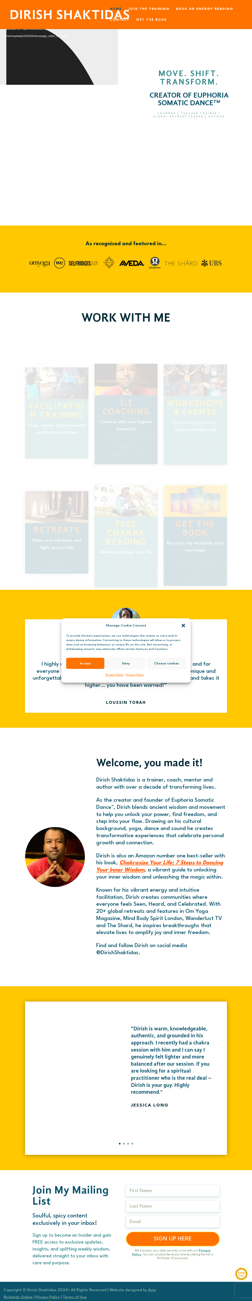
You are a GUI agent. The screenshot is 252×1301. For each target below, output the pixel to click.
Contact (120, 19)
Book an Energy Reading (204, 9)
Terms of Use (75, 1297)
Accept (85, 663)
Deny (126, 663)
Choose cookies (166, 663)
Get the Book (151, 19)
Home (116, 9)
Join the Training (149, 9)
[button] (183, 625)
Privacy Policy (115, 675)
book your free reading (189, 135)
